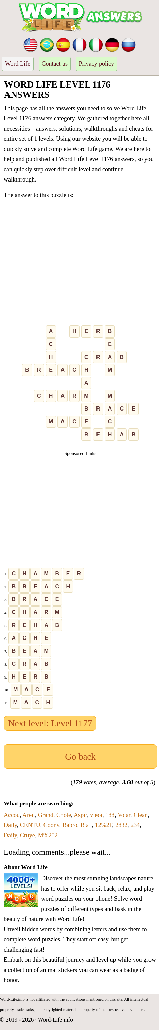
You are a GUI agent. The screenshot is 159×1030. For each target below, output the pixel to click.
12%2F (103, 825)
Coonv (51, 825)
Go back (80, 756)
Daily (10, 825)
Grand (45, 815)
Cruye (27, 835)
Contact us (55, 63)
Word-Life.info (55, 1019)
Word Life (17, 63)
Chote (63, 815)
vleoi (96, 815)
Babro (70, 825)
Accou (12, 815)
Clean (141, 815)
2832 (121, 825)
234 (135, 825)
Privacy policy (96, 63)
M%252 (48, 835)
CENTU (30, 825)
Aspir (80, 815)
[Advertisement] (79, 264)
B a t (86, 825)
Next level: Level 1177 (50, 723)
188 (109, 815)
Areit (28, 815)
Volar (124, 815)
